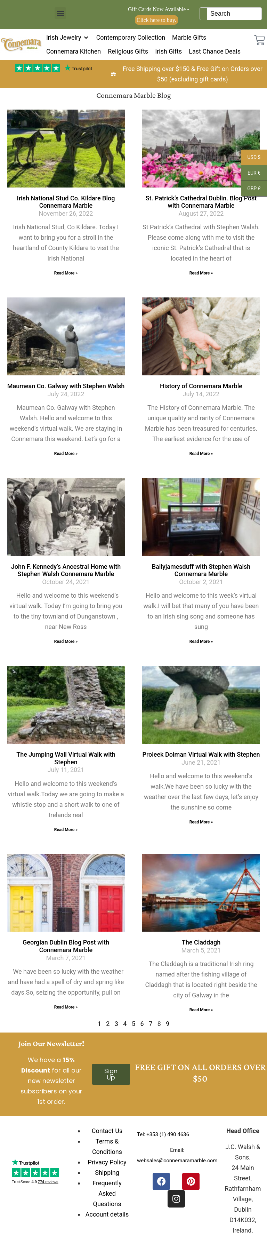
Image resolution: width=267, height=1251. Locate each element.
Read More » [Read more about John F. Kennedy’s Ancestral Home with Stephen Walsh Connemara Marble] (66, 641)
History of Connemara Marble (201, 386)
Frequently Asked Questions (107, 1193)
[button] (60, 13)
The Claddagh (201, 942)
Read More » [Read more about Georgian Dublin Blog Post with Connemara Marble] (66, 1007)
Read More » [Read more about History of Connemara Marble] (201, 453)
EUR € (250, 174)
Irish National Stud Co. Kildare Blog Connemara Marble (66, 201)
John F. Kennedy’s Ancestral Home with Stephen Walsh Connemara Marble (66, 570)
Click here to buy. (156, 20)
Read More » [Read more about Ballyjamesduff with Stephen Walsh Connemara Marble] (201, 641)
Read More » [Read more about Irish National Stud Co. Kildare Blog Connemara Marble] (66, 273)
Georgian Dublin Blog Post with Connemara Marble (66, 946)
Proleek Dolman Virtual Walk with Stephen (201, 754)
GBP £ (251, 190)
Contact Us (107, 1130)
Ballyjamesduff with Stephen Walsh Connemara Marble (201, 570)
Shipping (107, 1172)
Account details (107, 1214)
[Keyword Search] (234, 14)
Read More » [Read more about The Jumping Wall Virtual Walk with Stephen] (66, 829)
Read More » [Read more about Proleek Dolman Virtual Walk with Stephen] (201, 822)
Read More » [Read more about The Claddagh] (201, 1009)
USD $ (250, 158)
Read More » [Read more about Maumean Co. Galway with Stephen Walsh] (66, 453)
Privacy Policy (107, 1162)
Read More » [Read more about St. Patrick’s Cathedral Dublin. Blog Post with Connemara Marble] (201, 273)
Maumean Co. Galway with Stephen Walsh (66, 386)
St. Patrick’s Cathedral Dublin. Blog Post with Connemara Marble (201, 201)
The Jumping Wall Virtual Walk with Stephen (65, 758)
